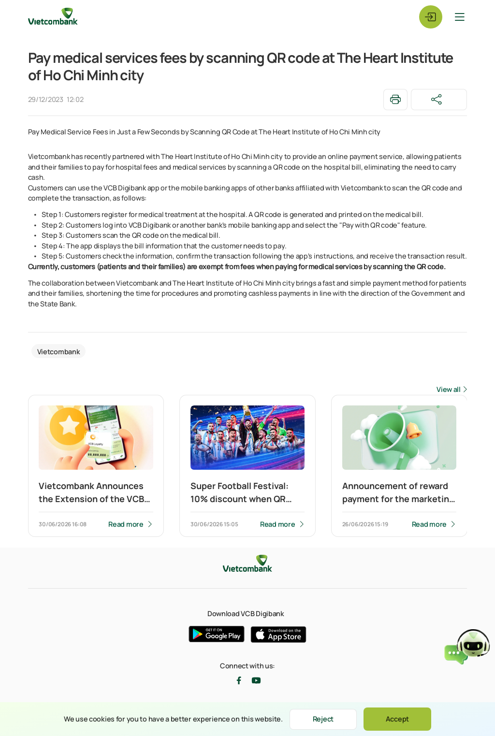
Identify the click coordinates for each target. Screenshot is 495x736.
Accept (397, 718)
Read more (125, 524)
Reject (323, 718)
